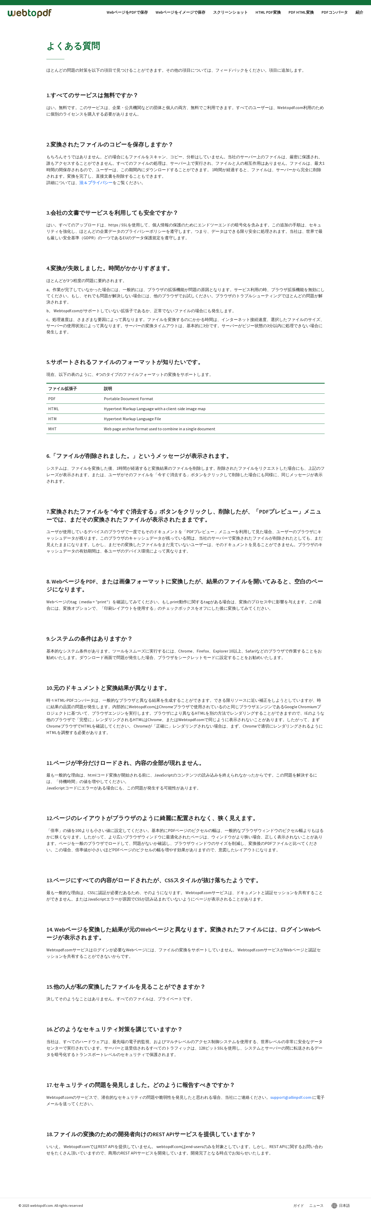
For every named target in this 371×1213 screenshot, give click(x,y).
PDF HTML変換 (301, 12)
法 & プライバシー (96, 182)
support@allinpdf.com (290, 1097)
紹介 (359, 12)
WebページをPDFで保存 (127, 12)
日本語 (344, 1205)
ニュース (316, 1205)
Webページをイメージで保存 (180, 12)
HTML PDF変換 (268, 12)
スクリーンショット (230, 12)
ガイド (298, 1205)
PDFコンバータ (335, 12)
